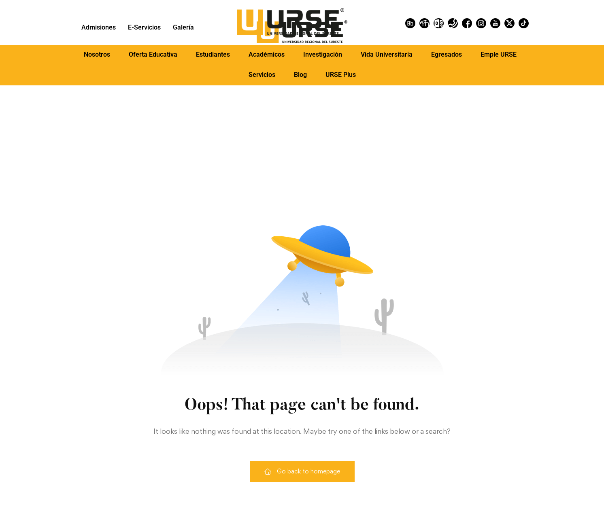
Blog (300, 74)
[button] (97, 54)
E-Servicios (144, 27)
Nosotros (97, 54)
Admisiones (98, 27)
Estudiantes (213, 54)
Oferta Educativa (153, 54)
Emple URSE (499, 54)
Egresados (446, 54)
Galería (183, 27)
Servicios (262, 74)
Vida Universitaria (387, 54)
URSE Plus (340, 74)
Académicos (267, 54)
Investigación (322, 54)
